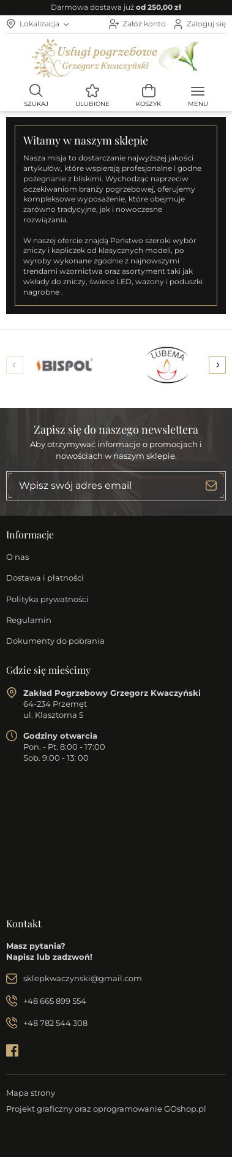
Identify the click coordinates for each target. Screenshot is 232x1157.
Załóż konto (144, 23)
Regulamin (28, 620)
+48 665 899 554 (54, 1001)
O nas (17, 557)
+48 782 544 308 (55, 1023)
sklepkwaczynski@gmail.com (82, 978)
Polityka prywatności (47, 599)
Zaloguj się (206, 23)
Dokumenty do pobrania (55, 641)
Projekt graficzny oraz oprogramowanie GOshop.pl (106, 1109)
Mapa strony (30, 1093)
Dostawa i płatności (45, 577)
